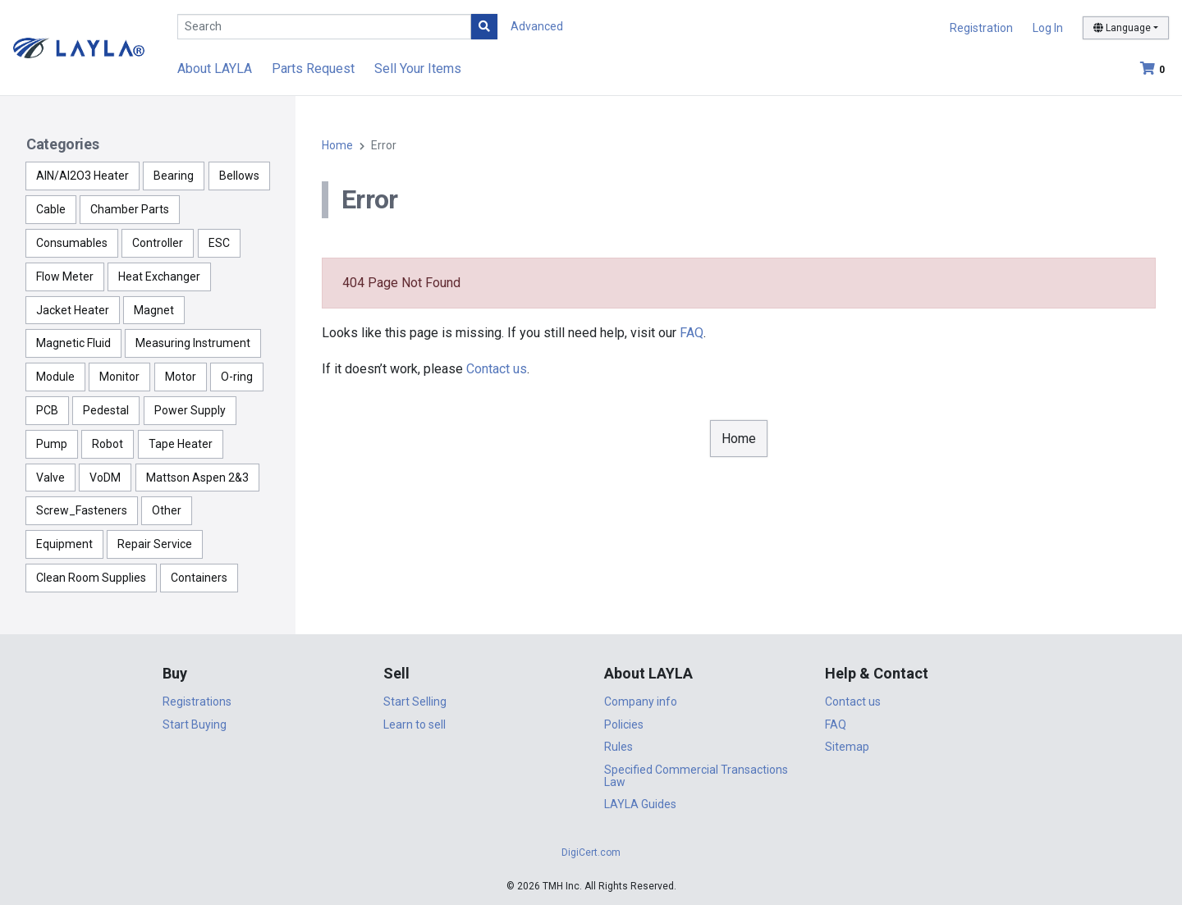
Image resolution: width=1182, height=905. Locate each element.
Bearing (173, 175)
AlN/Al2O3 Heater (82, 175)
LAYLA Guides (640, 804)
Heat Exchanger (159, 276)
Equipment (64, 544)
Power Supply (190, 410)
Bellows (239, 175)
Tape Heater (181, 443)
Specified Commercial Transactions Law (696, 775)
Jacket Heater (72, 310)
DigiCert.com (591, 852)
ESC (219, 242)
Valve (50, 477)
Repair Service (154, 544)
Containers (199, 577)
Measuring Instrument (192, 343)
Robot (107, 443)
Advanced (537, 26)
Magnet (154, 310)
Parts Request (313, 68)
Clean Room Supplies (91, 577)
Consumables (72, 242)
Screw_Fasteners (81, 510)
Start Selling (415, 701)
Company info (640, 701)
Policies (624, 724)
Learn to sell (414, 724)
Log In (1048, 27)
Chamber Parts (129, 209)
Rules (618, 746)
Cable (51, 209)
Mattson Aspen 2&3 (197, 477)
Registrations (197, 701)
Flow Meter (65, 276)
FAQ (691, 333)
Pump (51, 443)
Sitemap (847, 746)
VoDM (105, 477)
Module (55, 376)
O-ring (237, 376)
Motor (180, 376)
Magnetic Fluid (73, 343)
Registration (981, 27)
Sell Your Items (417, 68)
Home (337, 145)
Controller (157, 242)
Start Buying (195, 724)
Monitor (119, 376)
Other (166, 510)
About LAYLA (214, 68)
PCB (47, 410)
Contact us (496, 369)
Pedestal (106, 410)
